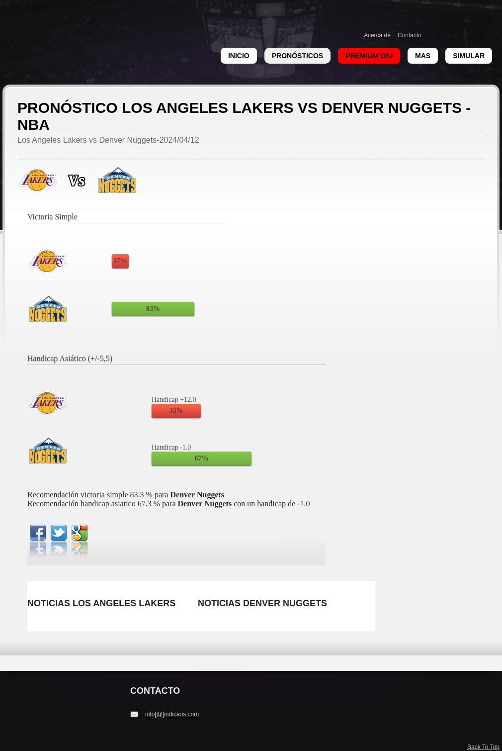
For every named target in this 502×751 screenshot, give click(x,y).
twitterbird (58, 532)
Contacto (409, 35)
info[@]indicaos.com (172, 714)
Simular (469, 56)
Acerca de (377, 35)
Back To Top (483, 747)
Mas (422, 56)
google (79, 532)
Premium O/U (369, 56)
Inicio (239, 56)
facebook (37, 532)
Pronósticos (297, 56)
